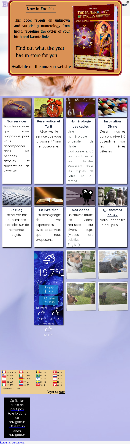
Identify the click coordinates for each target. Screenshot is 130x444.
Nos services (17, 121)
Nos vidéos (80, 210)
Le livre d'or (48, 210)
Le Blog (17, 210)
